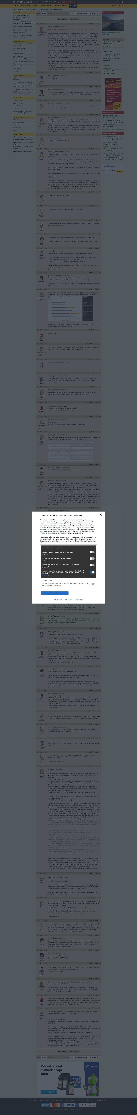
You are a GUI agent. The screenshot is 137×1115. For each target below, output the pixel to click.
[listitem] (68, 548)
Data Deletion (58, 600)
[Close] (101, 515)
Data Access (68, 600)
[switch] (92, 552)
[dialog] (68, 557)
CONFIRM (54, 593)
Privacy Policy (79, 600)
